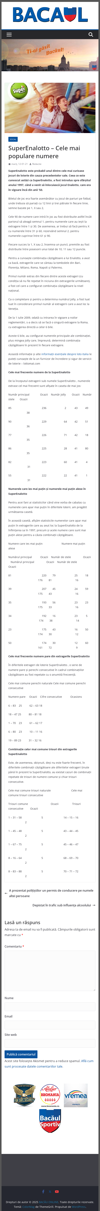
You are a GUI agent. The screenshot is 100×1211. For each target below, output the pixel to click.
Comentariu (14, 946)
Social (13, 139)
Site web (11, 1035)
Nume (9, 998)
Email (8, 1016)
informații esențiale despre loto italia (65, 354)
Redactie (36, 164)
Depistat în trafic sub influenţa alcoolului (64, 905)
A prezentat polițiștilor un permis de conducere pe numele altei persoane (49, 893)
